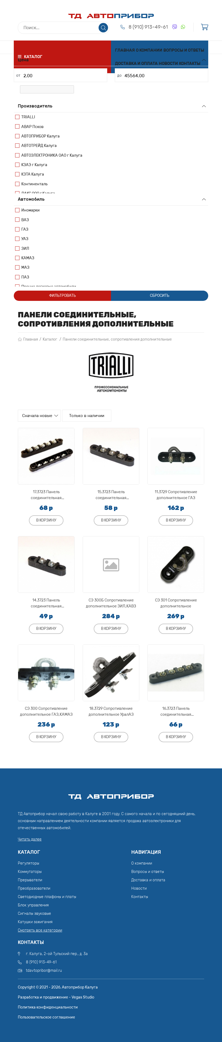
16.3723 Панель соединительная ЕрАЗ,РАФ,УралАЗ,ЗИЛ (176, 710)
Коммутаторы (30, 870)
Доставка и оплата (136, 63)
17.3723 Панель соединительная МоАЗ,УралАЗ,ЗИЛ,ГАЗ (46, 493)
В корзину (46, 519)
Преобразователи (34, 887)
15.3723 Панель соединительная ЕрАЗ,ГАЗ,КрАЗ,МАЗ (111, 493)
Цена (23, 59)
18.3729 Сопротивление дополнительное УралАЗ (111, 710)
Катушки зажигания (35, 921)
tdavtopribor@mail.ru (44, 969)
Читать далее (30, 838)
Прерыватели (30, 879)
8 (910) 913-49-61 (148, 29)
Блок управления (33, 904)
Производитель (35, 106)
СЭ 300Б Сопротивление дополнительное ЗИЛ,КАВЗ (111, 602)
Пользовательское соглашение (46, 1016)
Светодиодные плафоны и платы (47, 895)
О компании (149, 50)
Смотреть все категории (40, 929)
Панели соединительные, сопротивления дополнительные (117, 339)
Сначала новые (41, 415)
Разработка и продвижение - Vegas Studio (56, 996)
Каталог (50, 339)
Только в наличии (94, 415)
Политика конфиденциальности (48, 1006)
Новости (168, 63)
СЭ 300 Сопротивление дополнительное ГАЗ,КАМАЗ (46, 710)
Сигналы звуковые (34, 912)
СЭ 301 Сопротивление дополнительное (176, 602)
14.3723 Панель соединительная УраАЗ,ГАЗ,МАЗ (46, 602)
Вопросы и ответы (183, 50)
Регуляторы (28, 862)
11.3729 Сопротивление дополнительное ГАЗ (176, 493)
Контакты (189, 63)
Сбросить (159, 295)
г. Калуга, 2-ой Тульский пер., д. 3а (57, 952)
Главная (125, 50)
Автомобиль (31, 199)
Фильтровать (62, 295)
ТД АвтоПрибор (111, 792)
